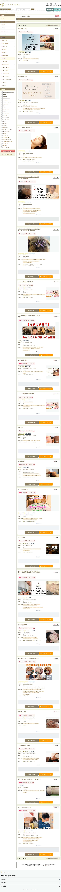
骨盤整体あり (5, 133)
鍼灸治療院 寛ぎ (22, 360)
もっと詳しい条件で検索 (8, 154)
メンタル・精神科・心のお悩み (8, 79)
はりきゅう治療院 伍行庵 (24, 807)
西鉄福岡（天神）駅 (29, 753)
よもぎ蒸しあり (5, 143)
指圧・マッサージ (5, 30)
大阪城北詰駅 (35, 102)
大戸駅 (27, 54)
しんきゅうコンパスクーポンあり (8, 92)
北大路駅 (24, 204)
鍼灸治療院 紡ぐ (22, 28)
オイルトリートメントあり (7, 129)
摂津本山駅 (31, 153)
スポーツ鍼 (3, 33)
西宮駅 (28, 599)
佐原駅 (24, 54)
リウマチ (18, 21)
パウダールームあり (6, 147)
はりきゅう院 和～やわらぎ (25, 127)
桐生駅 (24, 545)
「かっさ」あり (5, 135)
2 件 (33, 130)
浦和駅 (28, 684)
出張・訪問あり (5, 115)
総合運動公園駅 (31, 469)
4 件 (33, 782)
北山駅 (27, 204)
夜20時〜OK (5, 111)
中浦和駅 (31, 684)
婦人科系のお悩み (8, 55)
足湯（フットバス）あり (7, 139)
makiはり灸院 (21, 461)
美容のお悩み (8, 52)
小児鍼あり (5, 125)
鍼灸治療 (3, 24)
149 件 (34, 577)
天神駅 (24, 753)
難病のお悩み (8, 85)
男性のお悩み (8, 82)
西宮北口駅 (25, 599)
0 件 (32, 285)
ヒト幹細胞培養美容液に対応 (8, 141)
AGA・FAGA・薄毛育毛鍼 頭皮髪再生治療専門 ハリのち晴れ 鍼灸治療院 (29, 229)
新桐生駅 (27, 545)
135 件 (34, 661)
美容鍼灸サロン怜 (22, 76)
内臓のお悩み (8, 49)
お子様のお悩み (8, 61)
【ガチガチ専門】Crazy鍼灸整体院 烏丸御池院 (29, 316)
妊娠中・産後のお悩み (8, 64)
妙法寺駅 (27, 469)
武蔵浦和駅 (25, 684)
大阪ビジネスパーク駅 (26, 102)
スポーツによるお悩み (8, 67)
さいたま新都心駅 (29, 832)
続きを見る (38, 62)
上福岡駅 (31, 289)
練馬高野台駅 (34, 435)
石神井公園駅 (25, 435)
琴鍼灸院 (20, 427)
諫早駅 (28, 787)
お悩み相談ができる (6, 137)
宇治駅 (28, 342)
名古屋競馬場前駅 (26, 368)
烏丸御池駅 (25, 342)
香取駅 (29, 54)
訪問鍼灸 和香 (22, 711)
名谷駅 (24, 469)
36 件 (34, 464)
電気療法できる (5, 127)
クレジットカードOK (6, 98)
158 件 (34, 492)
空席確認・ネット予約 (45, 71)
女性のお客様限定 (6, 117)
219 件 (34, 181)
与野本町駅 (34, 832)
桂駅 (24, 632)
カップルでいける (6, 113)
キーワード (13, 9)
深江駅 (24, 153)
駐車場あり (5, 123)
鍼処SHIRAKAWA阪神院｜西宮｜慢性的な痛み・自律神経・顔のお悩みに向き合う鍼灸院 (29, 573)
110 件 (34, 233)
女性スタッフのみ (6, 119)
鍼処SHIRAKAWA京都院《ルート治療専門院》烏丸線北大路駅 (28, 177)
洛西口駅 (28, 632)
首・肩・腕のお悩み (8, 43)
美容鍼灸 (3, 27)
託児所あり (5, 96)
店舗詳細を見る (31, 71)
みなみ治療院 (21, 537)
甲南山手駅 (27, 153)
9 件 (33, 431)
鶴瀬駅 (28, 289)
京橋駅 (32, 102)
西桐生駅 (30, 545)
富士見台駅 (29, 435)
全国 (8, 18)
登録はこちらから (47, 865)
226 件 (33, 320)
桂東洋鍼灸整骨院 (22, 624)
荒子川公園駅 (34, 368)
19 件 (34, 540)
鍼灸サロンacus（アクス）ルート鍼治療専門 (29, 779)
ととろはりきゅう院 (23, 489)
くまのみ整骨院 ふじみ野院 (25, 281)
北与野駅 (24, 832)
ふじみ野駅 (25, 289)
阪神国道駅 (31, 599)
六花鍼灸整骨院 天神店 (24, 745)
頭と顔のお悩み (8, 40)
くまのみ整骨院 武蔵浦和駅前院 (26, 394)
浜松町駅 (27, 256)
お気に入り (56, 28)
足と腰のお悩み (8, 46)
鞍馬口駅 (30, 204)
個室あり (4, 121)
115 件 (34, 810)
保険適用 (4, 94)
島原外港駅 (25, 787)
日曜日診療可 (5, 100)
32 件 (34, 628)
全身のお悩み (8, 58)
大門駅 (24, 256)
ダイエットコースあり (6, 131)
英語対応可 (5, 145)
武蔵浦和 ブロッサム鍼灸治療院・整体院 (28, 658)
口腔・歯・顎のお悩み (8, 73)
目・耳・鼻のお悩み (8, 70)
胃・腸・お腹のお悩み (8, 76)
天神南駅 (33, 753)
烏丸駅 (31, 342)
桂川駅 (26, 632)
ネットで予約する (45, 355)
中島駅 (30, 368)
